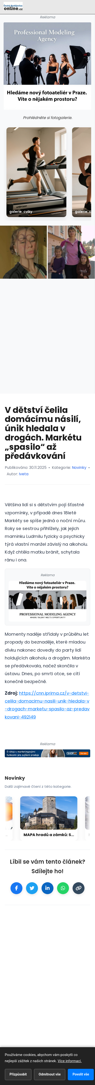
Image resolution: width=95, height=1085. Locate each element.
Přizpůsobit (18, 1074)
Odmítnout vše (50, 1074)
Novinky (79, 467)
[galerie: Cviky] (36, 172)
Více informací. (70, 1061)
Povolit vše (81, 1074)
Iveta (23, 474)
